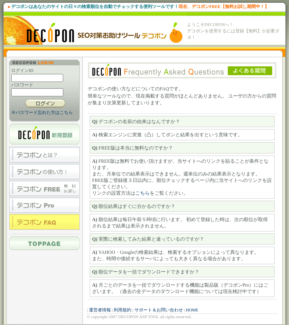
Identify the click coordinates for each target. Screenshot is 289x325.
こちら (142, 193)
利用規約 (122, 310)
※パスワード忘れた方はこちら (42, 112)
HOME (192, 310)
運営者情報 (100, 310)
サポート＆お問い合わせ (158, 310)
